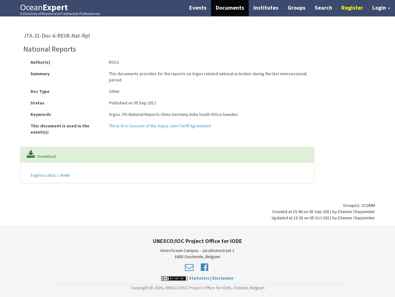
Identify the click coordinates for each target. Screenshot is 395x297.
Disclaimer (223, 278)
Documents (230, 7)
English (50, 175)
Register (352, 7)
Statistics (199, 278)
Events (197, 7)
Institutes (265, 7)
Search (323, 7)
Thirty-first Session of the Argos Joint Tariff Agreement (160, 126)
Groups (296, 7)
